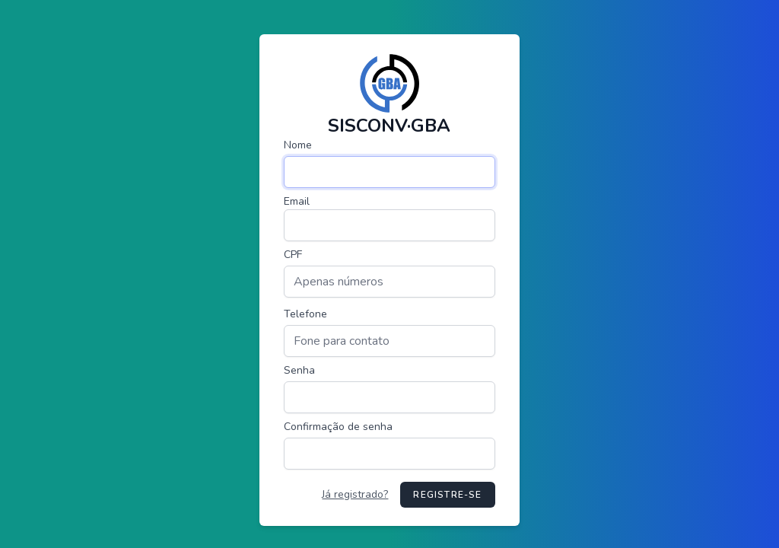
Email (297, 201)
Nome (298, 145)
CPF (293, 254)
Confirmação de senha (338, 426)
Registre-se (447, 495)
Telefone (305, 314)
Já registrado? (355, 494)
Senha (299, 370)
